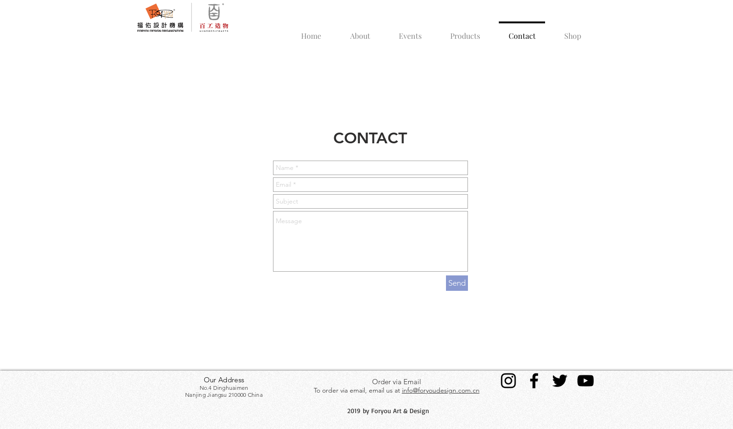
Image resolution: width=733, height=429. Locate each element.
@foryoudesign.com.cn (446, 390)
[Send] (457, 283)
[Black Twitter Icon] (560, 381)
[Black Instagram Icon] (508, 381)
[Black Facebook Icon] (534, 381)
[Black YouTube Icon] (585, 381)
